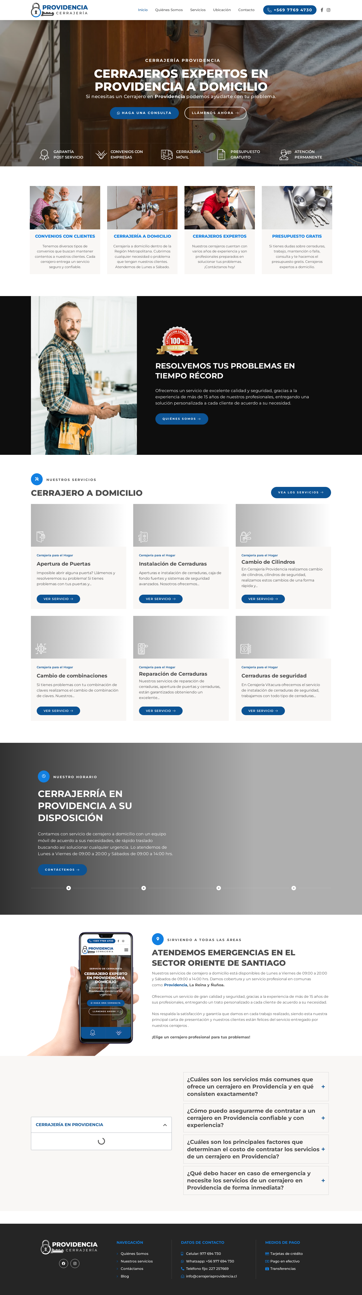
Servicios (198, 10)
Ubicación (222, 10)
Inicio (143, 10)
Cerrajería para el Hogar (55, 555)
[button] (165, 1125)
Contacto (246, 10)
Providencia (175, 985)
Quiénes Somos (169, 10)
